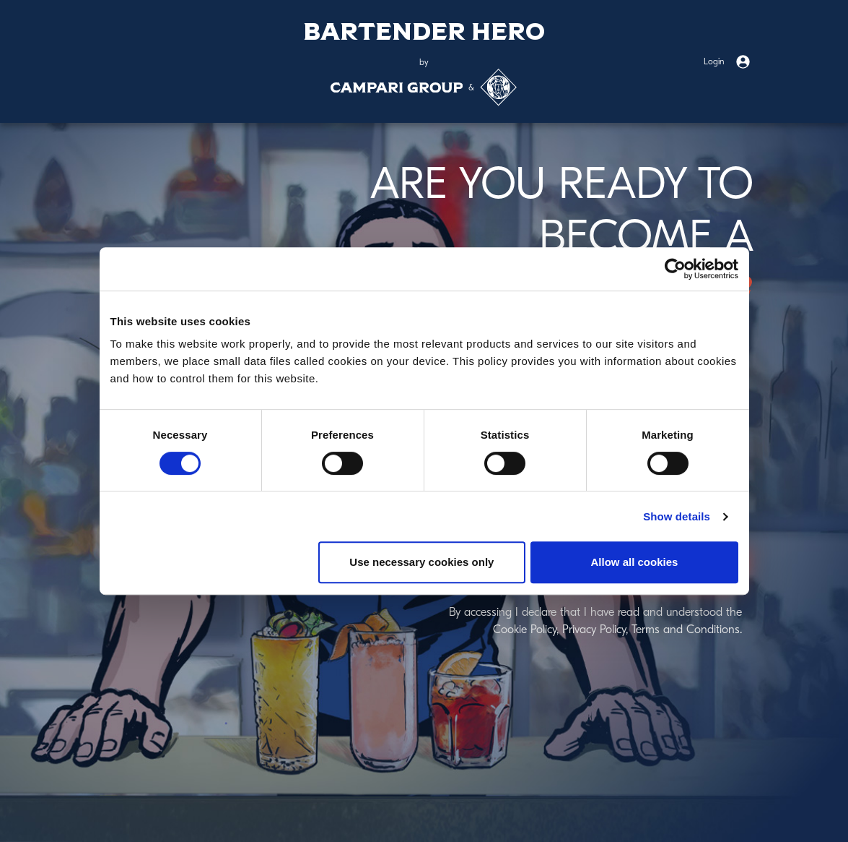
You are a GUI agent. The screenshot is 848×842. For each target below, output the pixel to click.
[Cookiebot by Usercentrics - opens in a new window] (675, 269)
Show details (676, 516)
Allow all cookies (634, 562)
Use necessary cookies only (421, 562)
